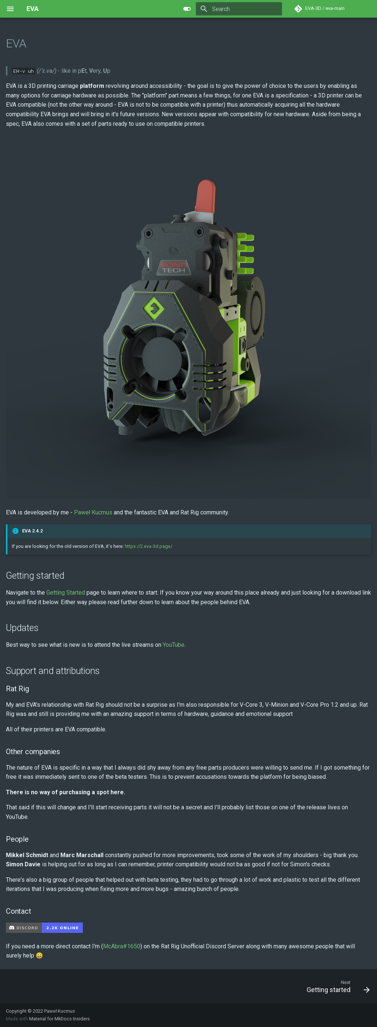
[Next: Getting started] (336, 986)
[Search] (239, 8)
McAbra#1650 (121, 946)
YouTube (173, 644)
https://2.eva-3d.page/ (148, 546)
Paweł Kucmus (93, 512)
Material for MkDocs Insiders (59, 1018)
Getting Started (65, 592)
